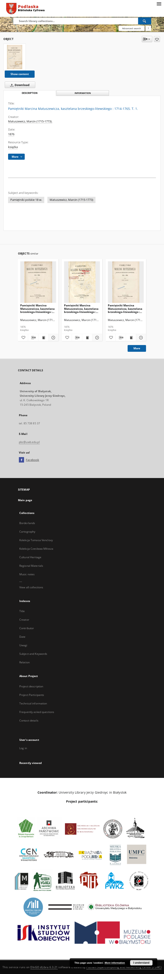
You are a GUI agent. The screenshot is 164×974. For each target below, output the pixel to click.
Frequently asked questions (36, 712)
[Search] (144, 20)
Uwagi (23, 645)
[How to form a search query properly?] (148, 28)
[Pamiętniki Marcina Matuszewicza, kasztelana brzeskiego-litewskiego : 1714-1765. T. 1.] (14, 57)
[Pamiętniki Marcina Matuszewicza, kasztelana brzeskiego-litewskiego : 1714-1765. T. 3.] (82, 282)
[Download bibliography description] (33, 338)
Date (22, 637)
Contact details (28, 720)
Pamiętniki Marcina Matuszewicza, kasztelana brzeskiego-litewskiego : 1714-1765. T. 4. (125, 308)
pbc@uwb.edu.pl (29, 442)
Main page (25, 500)
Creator (24, 620)
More (136, 348)
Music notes (27, 574)
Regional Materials (31, 566)
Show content (20, 74)
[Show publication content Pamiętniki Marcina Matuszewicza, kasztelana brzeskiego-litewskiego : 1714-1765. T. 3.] (87, 338)
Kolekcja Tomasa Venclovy (36, 540)
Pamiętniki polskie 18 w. (26, 200)
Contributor (26, 628)
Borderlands (27, 523)
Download (18, 85)
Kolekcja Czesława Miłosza (36, 549)
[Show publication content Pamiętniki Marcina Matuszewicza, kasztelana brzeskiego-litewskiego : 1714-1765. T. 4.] (131, 338)
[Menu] (159, 3)
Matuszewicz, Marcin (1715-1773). (30, 121)
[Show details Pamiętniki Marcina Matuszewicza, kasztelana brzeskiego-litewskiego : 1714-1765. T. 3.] (97, 338)
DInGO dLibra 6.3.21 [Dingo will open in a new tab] (44, 967)
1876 (11, 134)
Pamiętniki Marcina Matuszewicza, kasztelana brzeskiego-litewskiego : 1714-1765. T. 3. (81, 308)
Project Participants (31, 695)
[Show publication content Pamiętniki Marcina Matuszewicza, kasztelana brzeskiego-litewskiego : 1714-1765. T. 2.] (43, 338)
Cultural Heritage (30, 557)
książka (13, 147)
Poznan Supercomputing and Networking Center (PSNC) (124, 967)
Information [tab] (83, 93)
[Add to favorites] (157, 39)
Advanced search (131, 28)
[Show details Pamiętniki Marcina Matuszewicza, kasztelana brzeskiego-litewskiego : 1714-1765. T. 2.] (53, 338)
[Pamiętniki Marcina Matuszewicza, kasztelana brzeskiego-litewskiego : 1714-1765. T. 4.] (126, 282)
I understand (141, 962)
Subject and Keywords (33, 654)
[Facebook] (21, 460)
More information (115, 962)
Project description (31, 686)
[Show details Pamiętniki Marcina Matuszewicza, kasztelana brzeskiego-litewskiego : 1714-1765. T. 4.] (140, 338)
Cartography (27, 531)
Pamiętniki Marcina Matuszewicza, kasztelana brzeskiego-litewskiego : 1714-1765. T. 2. (37, 308)
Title (22, 611)
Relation (24, 662)
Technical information (33, 703)
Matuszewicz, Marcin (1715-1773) (71, 200)
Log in (23, 748)
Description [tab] (30, 93)
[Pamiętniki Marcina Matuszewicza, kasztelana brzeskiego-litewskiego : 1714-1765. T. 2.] (38, 282)
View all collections (31, 587)
